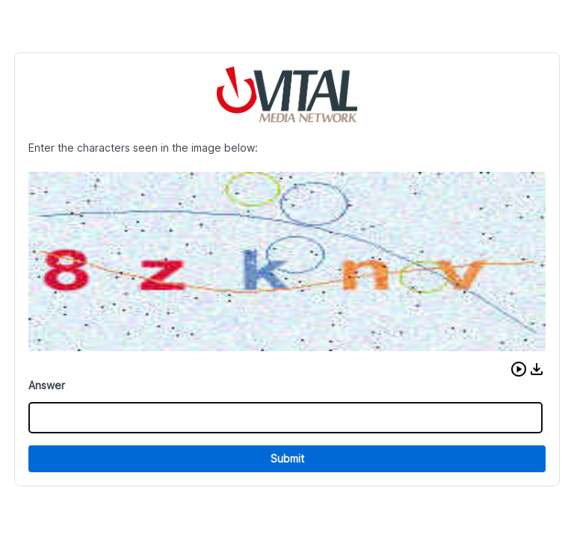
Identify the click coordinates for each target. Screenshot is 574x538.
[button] (519, 369)
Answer (46, 385)
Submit (287, 458)
